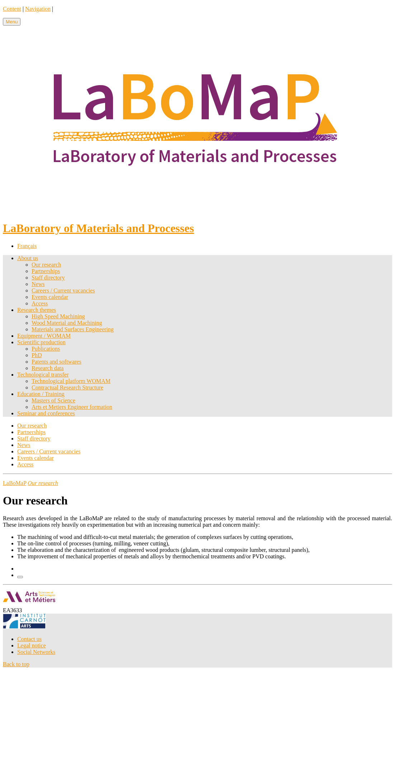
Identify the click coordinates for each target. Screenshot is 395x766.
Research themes (36, 310)
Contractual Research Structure (67, 387)
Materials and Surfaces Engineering (73, 329)
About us (27, 258)
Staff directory (48, 277)
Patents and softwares (56, 362)
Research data (48, 368)
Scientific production (41, 342)
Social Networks (36, 652)
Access (40, 303)
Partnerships (46, 271)
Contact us (29, 639)
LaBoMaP (14, 483)
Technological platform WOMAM (71, 381)
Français (27, 246)
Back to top (16, 664)
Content (12, 9)
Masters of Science (53, 400)
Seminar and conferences (46, 413)
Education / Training (41, 394)
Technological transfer (43, 375)
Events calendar (50, 297)
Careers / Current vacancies (63, 290)
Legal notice (31, 645)
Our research (46, 265)
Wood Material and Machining (67, 323)
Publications (46, 349)
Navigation (38, 9)
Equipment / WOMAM (44, 336)
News (38, 284)
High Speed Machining (58, 316)
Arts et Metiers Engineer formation (72, 407)
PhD (37, 355)
